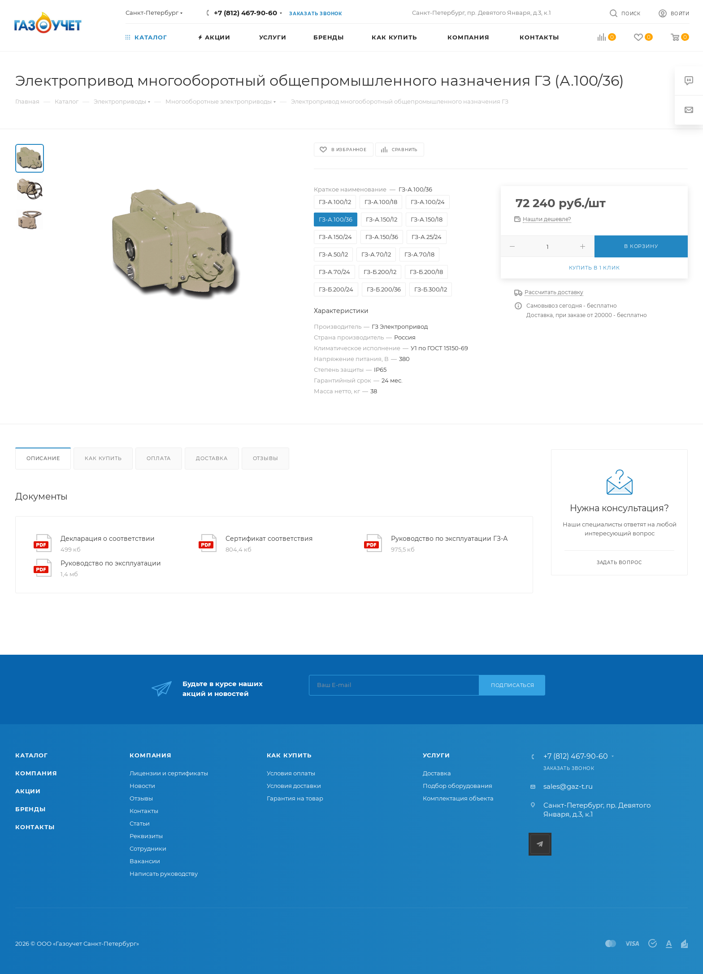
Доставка (211, 458)
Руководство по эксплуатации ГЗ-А (449, 539)
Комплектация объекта (458, 798)
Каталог (31, 755)
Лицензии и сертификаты (169, 773)
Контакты (34, 827)
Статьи (140, 823)
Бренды (30, 809)
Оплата (159, 458)
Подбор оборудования (457, 785)
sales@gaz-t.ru (568, 786)
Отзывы (265, 458)
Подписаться (512, 685)
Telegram (540, 844)
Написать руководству (164, 873)
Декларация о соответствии (108, 539)
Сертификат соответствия (269, 539)
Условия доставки (294, 785)
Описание (43, 458)
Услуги (436, 755)
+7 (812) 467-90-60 (245, 13)
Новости (142, 785)
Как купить (103, 458)
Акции (28, 791)
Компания (36, 773)
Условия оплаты (291, 773)
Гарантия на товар (295, 798)
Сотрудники (148, 848)
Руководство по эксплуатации (111, 563)
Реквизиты (146, 835)
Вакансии (145, 861)
